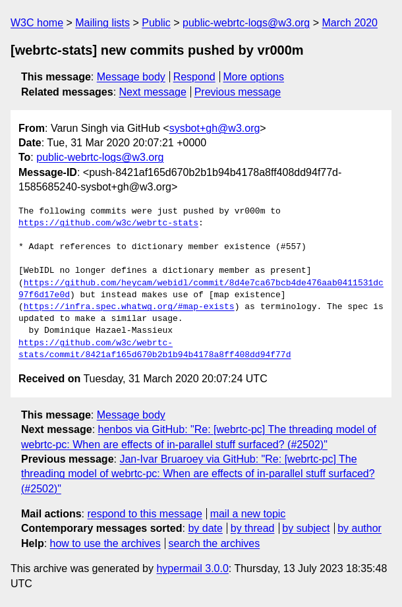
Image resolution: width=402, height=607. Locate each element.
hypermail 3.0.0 (192, 568)
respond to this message (144, 513)
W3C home (37, 22)
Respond (194, 76)
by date (205, 528)
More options (254, 76)
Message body (131, 76)
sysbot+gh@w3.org (214, 128)
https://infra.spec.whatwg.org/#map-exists (129, 307)
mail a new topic (248, 513)
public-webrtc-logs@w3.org (246, 22)
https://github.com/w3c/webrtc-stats (108, 223)
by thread (253, 528)
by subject (306, 528)
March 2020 (350, 22)
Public (156, 22)
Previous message (237, 92)
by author (359, 528)
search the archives (214, 543)
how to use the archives (105, 543)
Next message (153, 92)
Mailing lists (102, 22)
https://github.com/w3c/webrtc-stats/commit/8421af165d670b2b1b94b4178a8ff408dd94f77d (154, 349)
